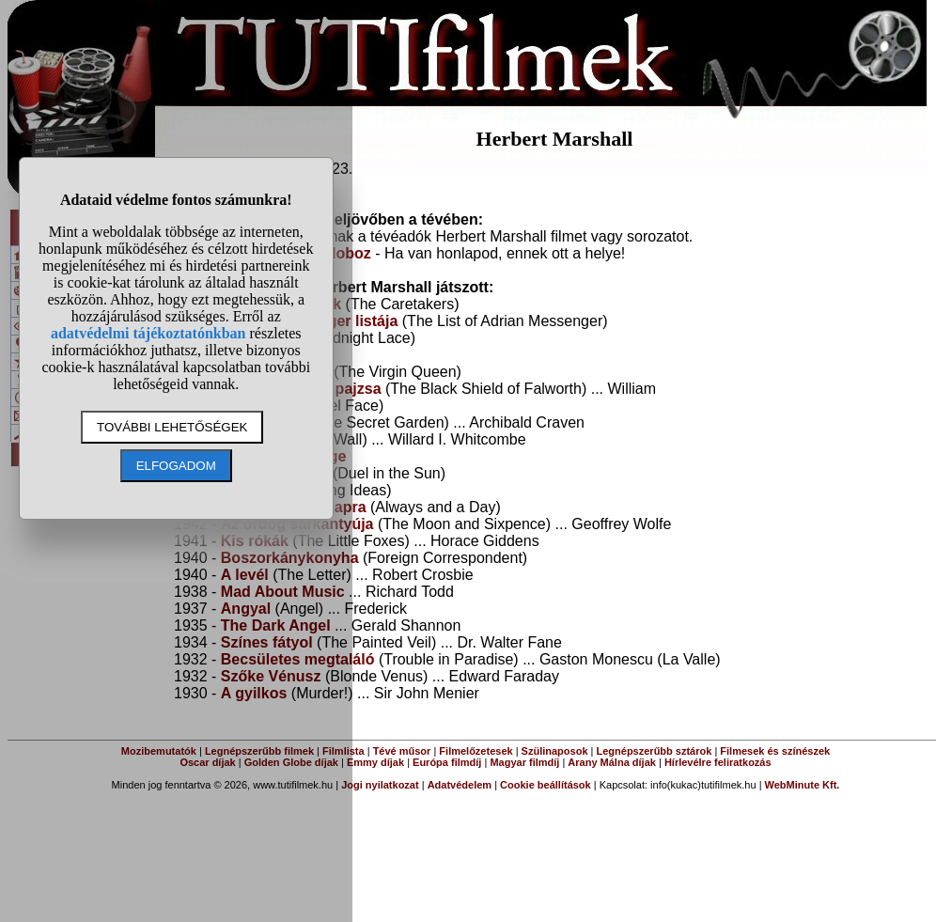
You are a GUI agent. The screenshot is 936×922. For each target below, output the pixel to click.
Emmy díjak (375, 762)
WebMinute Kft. (802, 784)
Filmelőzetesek (475, 751)
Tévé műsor (402, 751)
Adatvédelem (459, 784)
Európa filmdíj (447, 762)
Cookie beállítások (545, 784)
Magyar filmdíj (524, 762)
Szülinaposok (555, 751)
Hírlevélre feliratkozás (718, 762)
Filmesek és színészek (775, 751)
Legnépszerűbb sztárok (654, 751)
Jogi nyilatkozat (380, 784)
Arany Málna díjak (612, 762)
